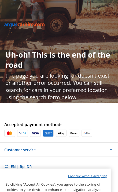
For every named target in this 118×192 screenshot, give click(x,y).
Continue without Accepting (87, 183)
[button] (59, 150)
